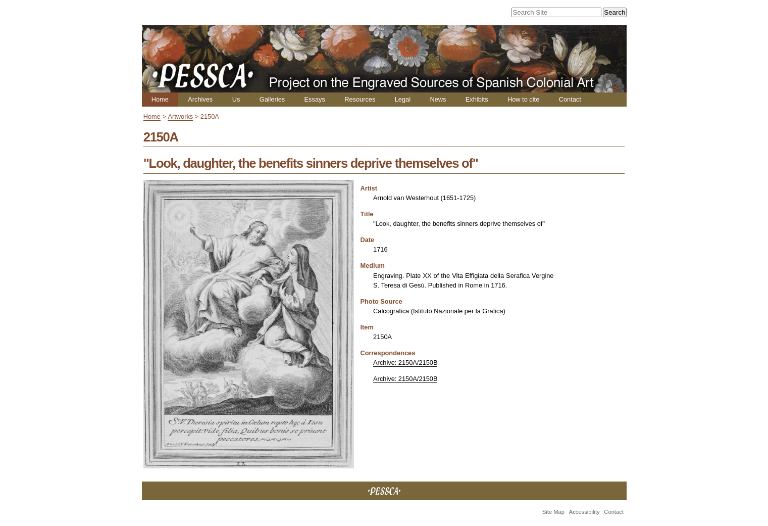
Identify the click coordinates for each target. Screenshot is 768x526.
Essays (314, 99)
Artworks (180, 116)
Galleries (272, 99)
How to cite (523, 99)
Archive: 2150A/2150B (405, 362)
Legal (403, 99)
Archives (200, 99)
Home (160, 99)
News (438, 99)
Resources (359, 99)
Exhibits (477, 99)
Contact (570, 99)
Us (236, 99)
